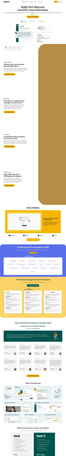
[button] (36, 2)
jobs (20, 106)
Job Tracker (31, 1)
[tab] (24, 21)
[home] (7, 2)
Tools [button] (35, 1)
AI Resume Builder (24, 1)
